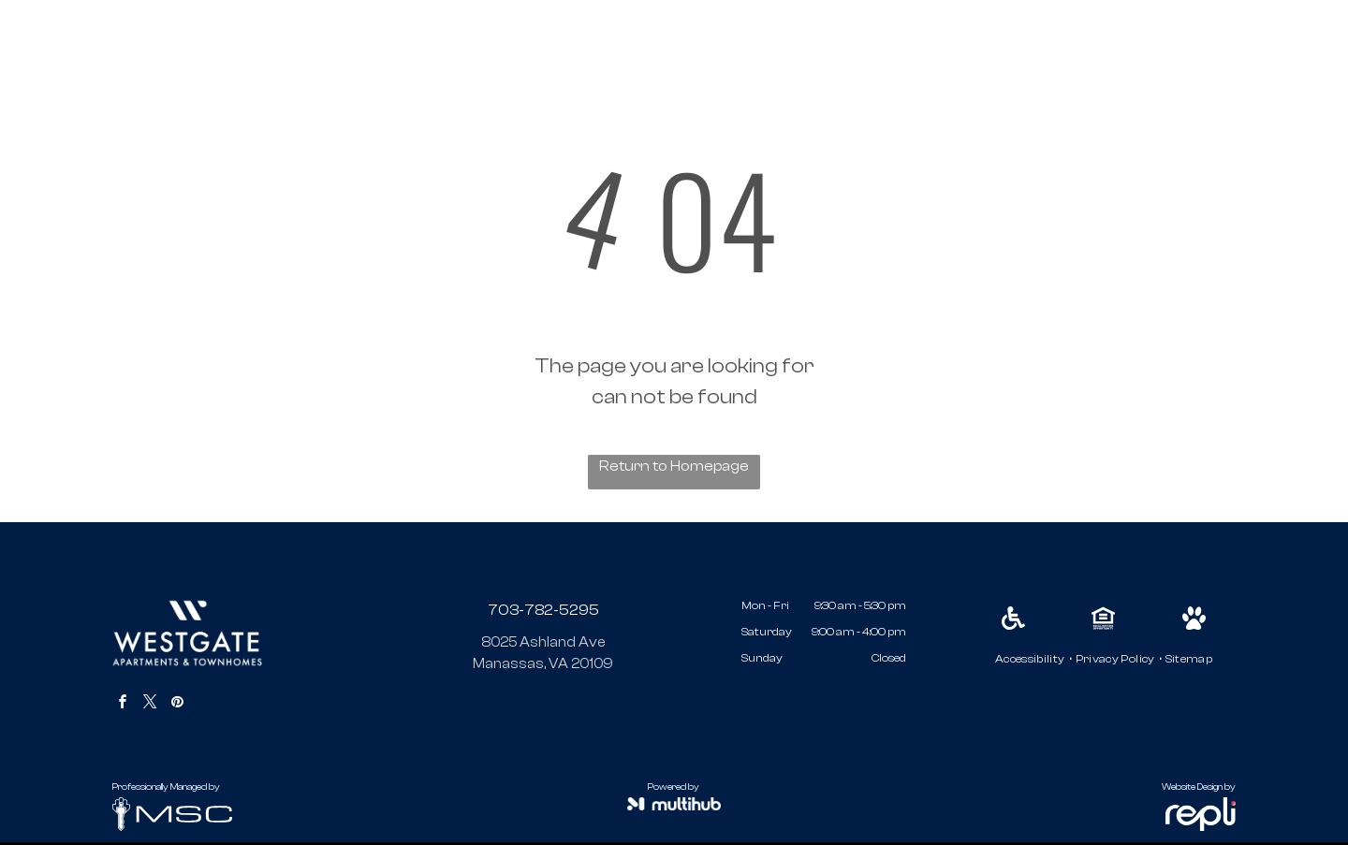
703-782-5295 (543, 610)
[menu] (1306, 48)
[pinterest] (177, 704)
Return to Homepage (674, 466)
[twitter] (149, 704)
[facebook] (122, 704)
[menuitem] (1030, 658)
